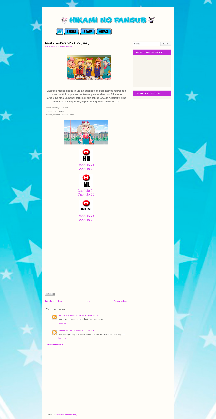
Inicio (88, 301)
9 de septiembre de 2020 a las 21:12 (83, 315)
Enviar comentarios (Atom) (66, 415)
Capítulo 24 (86, 165)
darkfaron (63, 315)
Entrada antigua (120, 301)
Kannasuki (63, 331)
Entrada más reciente (53, 301)
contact (104, 32)
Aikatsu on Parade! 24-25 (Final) (67, 43)
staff (87, 32)
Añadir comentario (55, 344)
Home (59, 32)
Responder (62, 323)
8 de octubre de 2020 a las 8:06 (81, 331)
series (71, 32)
